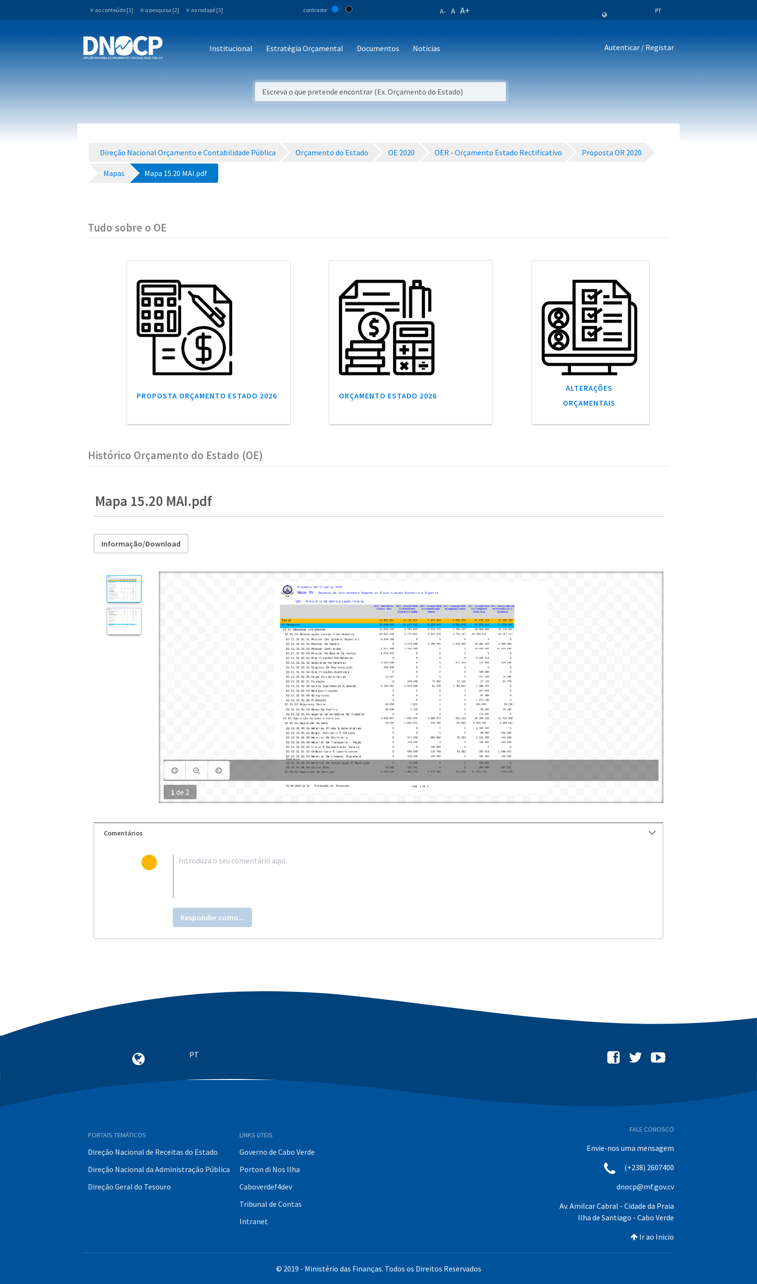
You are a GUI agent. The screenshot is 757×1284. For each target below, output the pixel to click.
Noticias (426, 48)
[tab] (378, 833)
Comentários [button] (380, 833)
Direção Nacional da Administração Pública (159, 1169)
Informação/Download (141, 543)
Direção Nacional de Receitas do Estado (153, 1152)
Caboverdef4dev (265, 1186)
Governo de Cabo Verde (277, 1152)
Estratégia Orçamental (304, 48)
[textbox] (394, 876)
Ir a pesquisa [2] (159, 10)
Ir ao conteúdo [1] (111, 10)
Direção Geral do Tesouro (129, 1186)
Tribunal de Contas (270, 1204)
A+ (465, 10)
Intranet (253, 1221)
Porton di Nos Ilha (269, 1169)
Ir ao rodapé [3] (204, 10)
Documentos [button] (378, 48)
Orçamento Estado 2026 (388, 395)
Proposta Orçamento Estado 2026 (207, 395)
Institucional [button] (231, 48)
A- (443, 11)
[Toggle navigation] (175, 48)
